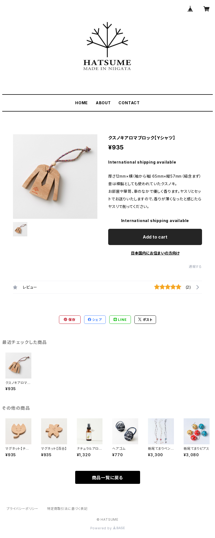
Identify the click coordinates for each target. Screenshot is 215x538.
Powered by (107, 528)
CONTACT (129, 102)
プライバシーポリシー (22, 509)
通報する (195, 267)
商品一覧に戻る (107, 477)
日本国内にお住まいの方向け (155, 253)
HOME (81, 102)
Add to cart (155, 237)
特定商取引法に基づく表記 (67, 509)
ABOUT (103, 102)
